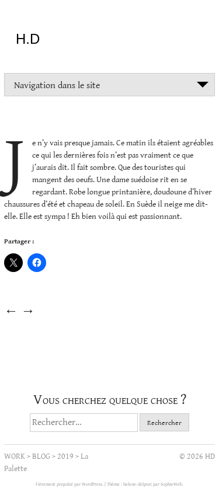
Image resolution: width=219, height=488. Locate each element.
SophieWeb (171, 484)
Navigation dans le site (57, 85)
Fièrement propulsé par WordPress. (70, 484)
